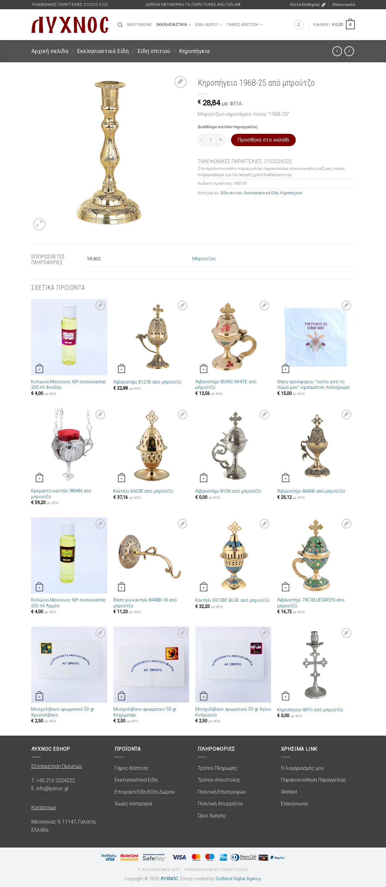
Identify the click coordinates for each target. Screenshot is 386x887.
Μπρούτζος (204, 258)
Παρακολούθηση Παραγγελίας (313, 780)
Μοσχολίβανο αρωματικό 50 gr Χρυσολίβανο (62, 712)
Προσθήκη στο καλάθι (264, 140)
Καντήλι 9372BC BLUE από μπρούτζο (232, 600)
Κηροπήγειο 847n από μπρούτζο (310, 709)
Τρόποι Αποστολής (219, 780)
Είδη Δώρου (208, 25)
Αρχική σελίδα (49, 51)
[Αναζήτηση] (120, 25)
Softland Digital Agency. (239, 878)
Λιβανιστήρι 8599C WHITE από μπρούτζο (226, 384)
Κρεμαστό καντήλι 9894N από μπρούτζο (61, 493)
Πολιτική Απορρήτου (220, 804)
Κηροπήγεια (194, 51)
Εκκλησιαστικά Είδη (103, 51)
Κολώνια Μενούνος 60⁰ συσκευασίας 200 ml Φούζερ (68, 384)
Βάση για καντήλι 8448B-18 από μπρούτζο (145, 603)
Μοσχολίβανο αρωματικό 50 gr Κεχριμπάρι (145, 712)
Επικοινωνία (344, 4)
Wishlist (289, 792)
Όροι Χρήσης (212, 816)
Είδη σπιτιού (153, 51)
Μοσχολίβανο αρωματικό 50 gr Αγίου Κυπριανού (233, 712)
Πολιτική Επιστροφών (222, 792)
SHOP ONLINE (139, 24)
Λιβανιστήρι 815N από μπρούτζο (228, 491)
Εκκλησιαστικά (173, 25)
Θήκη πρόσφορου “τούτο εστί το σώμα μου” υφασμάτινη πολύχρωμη (313, 384)
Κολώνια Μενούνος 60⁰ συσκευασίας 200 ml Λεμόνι (68, 603)
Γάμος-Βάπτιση (245, 25)
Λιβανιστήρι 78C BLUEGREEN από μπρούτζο (310, 603)
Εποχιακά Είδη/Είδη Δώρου (145, 792)
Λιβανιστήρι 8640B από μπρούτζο (311, 491)
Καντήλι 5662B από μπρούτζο (143, 491)
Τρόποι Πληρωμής (218, 768)
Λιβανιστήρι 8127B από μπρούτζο (147, 382)
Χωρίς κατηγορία (133, 804)
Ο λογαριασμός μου (302, 768)
